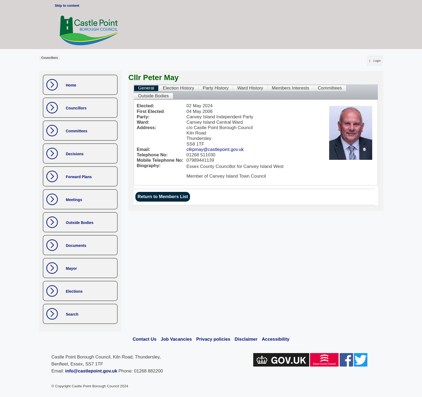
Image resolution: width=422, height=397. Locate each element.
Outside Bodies (80, 222)
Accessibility (276, 339)
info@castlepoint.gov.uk (91, 371)
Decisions (75, 154)
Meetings (74, 200)
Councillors (76, 108)
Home (71, 85)
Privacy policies (213, 339)
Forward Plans (79, 177)
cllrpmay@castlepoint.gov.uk (215, 149)
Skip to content (67, 6)
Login (377, 60)
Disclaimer (246, 339)
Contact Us (145, 339)
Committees (76, 131)
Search (72, 314)
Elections (74, 291)
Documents (76, 245)
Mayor (71, 268)
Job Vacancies (176, 339)
